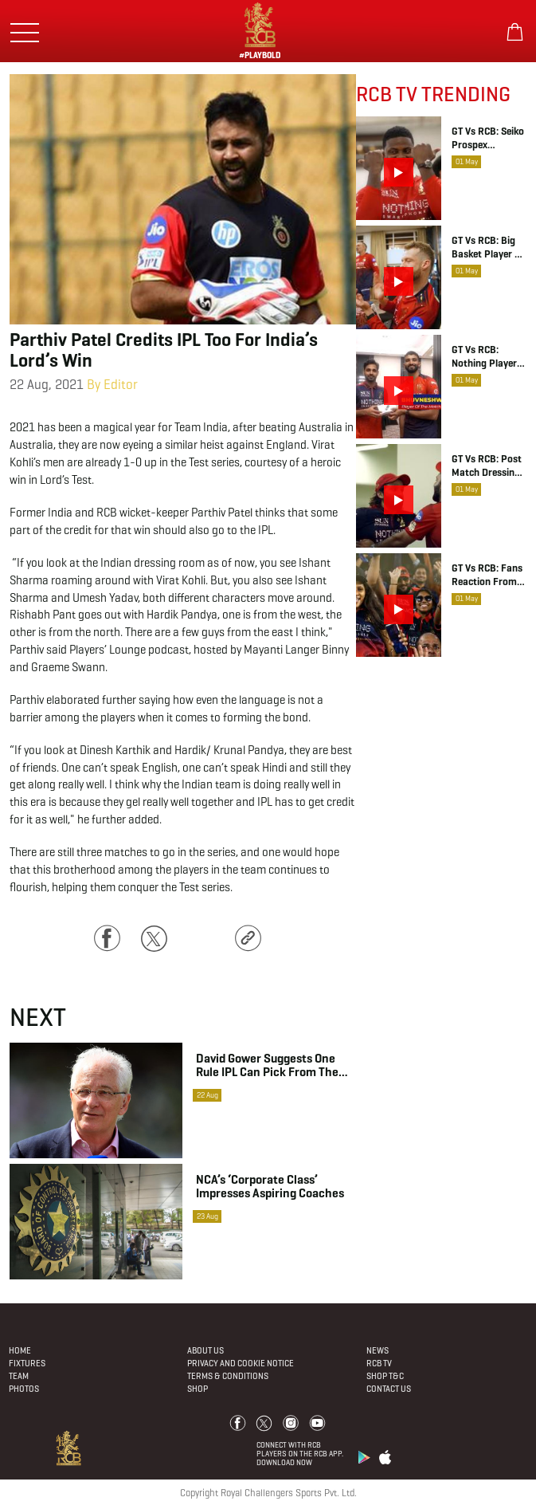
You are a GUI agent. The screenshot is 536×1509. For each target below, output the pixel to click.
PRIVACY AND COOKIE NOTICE (240, 1363)
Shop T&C (385, 1375)
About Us (205, 1350)
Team (19, 1375)
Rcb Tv (379, 1363)
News (377, 1350)
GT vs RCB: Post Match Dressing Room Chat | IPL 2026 (487, 466)
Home (20, 1350)
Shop (197, 1388)
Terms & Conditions (227, 1375)
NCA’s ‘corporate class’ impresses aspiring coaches (270, 1186)
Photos (24, 1388)
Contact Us (388, 1388)
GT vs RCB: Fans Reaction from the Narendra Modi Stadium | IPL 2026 (487, 575)
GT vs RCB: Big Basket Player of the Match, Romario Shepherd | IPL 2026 (488, 247)
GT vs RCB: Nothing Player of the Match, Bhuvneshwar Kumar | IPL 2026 (484, 357)
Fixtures (27, 1363)
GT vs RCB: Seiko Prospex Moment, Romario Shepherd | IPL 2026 (488, 138)
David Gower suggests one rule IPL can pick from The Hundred (267, 1065)
